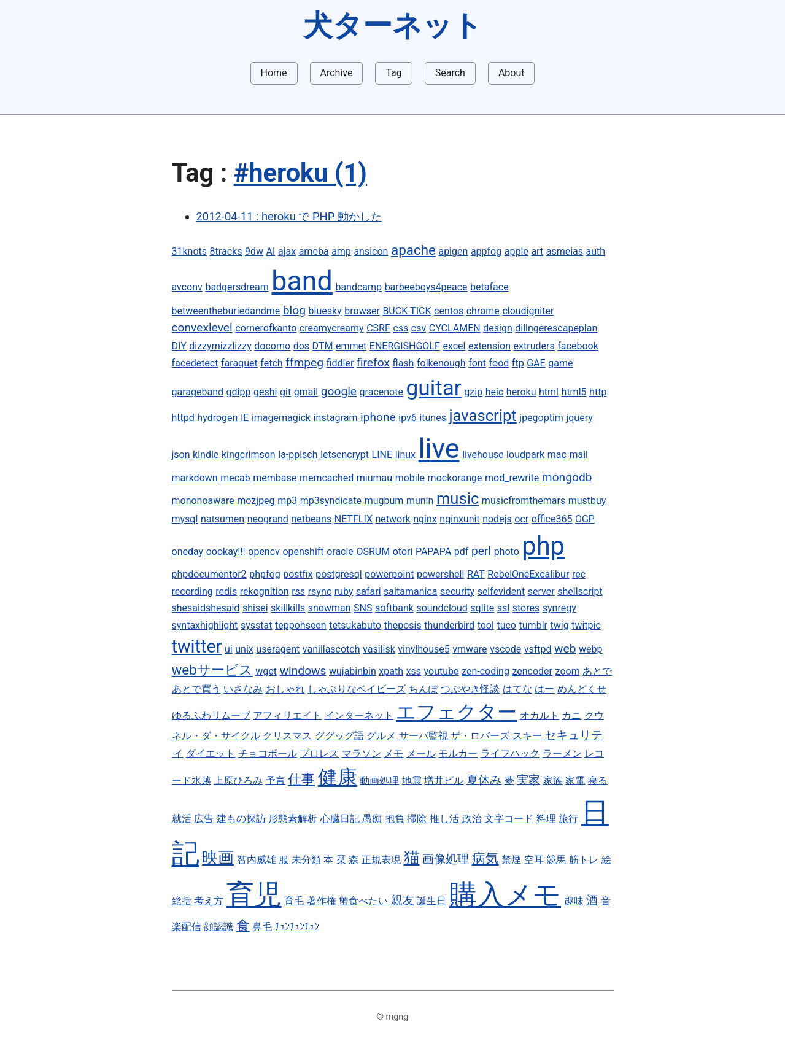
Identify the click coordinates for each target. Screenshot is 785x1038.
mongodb (567, 477)
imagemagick (281, 418)
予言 (275, 780)
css (400, 328)
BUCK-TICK (406, 311)
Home (274, 73)
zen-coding (485, 671)
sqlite (482, 608)
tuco (506, 625)
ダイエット (210, 753)
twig (560, 625)
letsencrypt (344, 454)
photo (506, 551)
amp (341, 251)
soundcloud (441, 608)
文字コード (508, 818)
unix (244, 649)
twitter (197, 646)
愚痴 (372, 818)
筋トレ (583, 860)
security (457, 591)
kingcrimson (249, 454)
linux (405, 454)
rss (298, 591)
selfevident (501, 591)
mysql (185, 519)
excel (454, 346)
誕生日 (431, 901)
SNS (363, 608)
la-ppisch (297, 454)
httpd (183, 418)
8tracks (226, 251)
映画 (218, 857)
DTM (322, 346)
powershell (440, 574)
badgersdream (236, 287)
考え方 (208, 901)
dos (301, 346)
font (477, 363)
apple (516, 251)
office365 (552, 519)
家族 (553, 780)
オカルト (539, 715)
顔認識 (218, 926)
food (499, 363)
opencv (264, 551)
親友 (402, 900)
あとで (597, 671)
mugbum (384, 500)
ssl (503, 608)
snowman (329, 608)
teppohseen (301, 625)
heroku (521, 392)
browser (362, 311)
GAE (536, 363)
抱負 (394, 818)
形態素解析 (292, 818)
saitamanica (410, 591)
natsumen (222, 519)
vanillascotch (331, 649)
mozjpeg (255, 500)
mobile (410, 478)
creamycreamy (332, 328)
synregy (559, 608)
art (537, 251)
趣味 (574, 901)
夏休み (483, 780)
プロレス (319, 753)
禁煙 (511, 860)
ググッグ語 (339, 736)
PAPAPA (433, 551)
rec (579, 574)
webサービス (212, 670)
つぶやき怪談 (470, 689)
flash (403, 363)
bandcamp (358, 287)
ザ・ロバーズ (480, 736)
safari (368, 591)
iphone (378, 417)
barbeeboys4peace (426, 287)
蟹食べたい (363, 901)
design (497, 328)
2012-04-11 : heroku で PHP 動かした (289, 216)
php (543, 546)
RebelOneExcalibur (528, 574)
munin (419, 500)
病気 (485, 858)
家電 (575, 780)
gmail (306, 392)
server (541, 591)
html (549, 392)
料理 (546, 818)
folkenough (441, 363)
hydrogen (217, 418)
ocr (521, 519)
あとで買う (196, 689)
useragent (278, 649)
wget (266, 671)
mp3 (287, 500)
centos (448, 311)
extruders (534, 346)
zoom (567, 671)
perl (481, 551)
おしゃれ (285, 689)
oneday (188, 551)
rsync (319, 591)
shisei (255, 608)
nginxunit (459, 519)
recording (192, 591)
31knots (189, 251)
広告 (204, 818)
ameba (314, 251)
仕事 (301, 779)
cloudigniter (528, 311)
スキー (527, 736)
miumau (374, 478)
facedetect (195, 363)
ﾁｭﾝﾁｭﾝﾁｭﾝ (297, 926)
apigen (453, 251)
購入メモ (505, 894)
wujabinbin (352, 671)
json (181, 454)
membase (274, 478)
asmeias (564, 251)
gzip (473, 392)
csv (418, 328)
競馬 (556, 860)
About (511, 73)
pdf (461, 551)
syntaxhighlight (205, 625)
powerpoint (389, 574)
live (439, 448)
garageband (198, 392)
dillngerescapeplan (556, 328)
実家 (528, 780)
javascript (482, 415)
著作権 (321, 901)
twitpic (586, 625)
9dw (254, 251)
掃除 (417, 818)
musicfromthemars (523, 500)
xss (413, 671)
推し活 (444, 818)
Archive (336, 73)
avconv (187, 287)
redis (226, 591)
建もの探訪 (241, 818)
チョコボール (267, 753)
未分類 (306, 860)
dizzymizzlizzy (220, 346)
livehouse (482, 454)
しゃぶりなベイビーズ (356, 689)
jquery (579, 418)
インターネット (359, 715)
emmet (351, 346)
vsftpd (538, 649)
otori (403, 551)
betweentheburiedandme (226, 311)
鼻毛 (262, 926)
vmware (469, 649)
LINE (382, 454)
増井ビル (443, 780)
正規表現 (381, 860)
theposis (403, 625)
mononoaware (203, 500)
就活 (181, 818)
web (565, 648)
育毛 (294, 901)
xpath (391, 671)
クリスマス (287, 736)
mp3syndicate (331, 500)
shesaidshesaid (206, 608)
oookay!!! (226, 551)
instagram (336, 418)
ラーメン (562, 753)
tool (486, 625)
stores (525, 608)
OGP (585, 519)
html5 (574, 392)
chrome (483, 311)
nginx (424, 519)
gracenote (381, 392)
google (339, 391)
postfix (297, 574)
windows (303, 671)
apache (413, 250)
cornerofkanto (265, 328)
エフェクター (456, 712)
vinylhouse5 (423, 649)
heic (494, 392)
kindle (205, 454)
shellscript (580, 591)
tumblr (533, 625)
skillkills (288, 608)
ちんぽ (423, 689)
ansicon (371, 251)
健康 (337, 777)
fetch (271, 363)
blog (294, 310)
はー (544, 689)
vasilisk (379, 649)
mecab (235, 478)
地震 (412, 780)
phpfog (264, 574)
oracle (340, 551)
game (560, 363)
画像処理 (445, 859)
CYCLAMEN (455, 328)
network (392, 519)
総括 (181, 901)
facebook (577, 346)
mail (578, 454)
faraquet (239, 363)
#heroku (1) (300, 173)
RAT (476, 574)
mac (557, 454)
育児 (254, 894)
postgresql (338, 574)
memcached (327, 478)
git (285, 392)
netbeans (311, 519)
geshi (265, 392)
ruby (344, 591)
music (457, 498)
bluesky (325, 311)
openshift (302, 551)
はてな (517, 689)
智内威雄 (256, 860)
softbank (394, 608)
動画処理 (379, 780)
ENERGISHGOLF (404, 346)
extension (489, 346)
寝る (598, 780)
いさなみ (243, 689)
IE (245, 418)
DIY (179, 346)
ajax (287, 251)
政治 (472, 818)
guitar (434, 388)
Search (450, 73)
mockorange (455, 478)
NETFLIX (353, 519)
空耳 (534, 860)
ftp (518, 363)
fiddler (340, 363)
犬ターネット (392, 25)
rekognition (264, 591)
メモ (393, 753)
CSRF (378, 328)
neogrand (267, 519)
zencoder (532, 671)
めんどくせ (581, 689)
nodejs (497, 519)
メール (421, 753)
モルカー (458, 753)
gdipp (238, 392)
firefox (373, 362)
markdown (195, 478)
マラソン (361, 753)
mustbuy (587, 500)
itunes (432, 418)
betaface (489, 287)
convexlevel (202, 327)
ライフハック (510, 753)
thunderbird (449, 625)
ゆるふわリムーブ (211, 715)
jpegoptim (541, 418)
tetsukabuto (355, 625)
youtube (441, 671)
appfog (486, 251)
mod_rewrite (512, 478)
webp (590, 649)
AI (271, 251)
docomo (272, 346)
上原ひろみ (238, 780)
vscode (505, 649)
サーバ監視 (423, 736)
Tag (393, 73)
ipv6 (407, 418)
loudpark (525, 454)
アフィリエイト (287, 715)
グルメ (381, 736)
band (302, 281)
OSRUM (373, 551)
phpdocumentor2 (209, 574)
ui (229, 649)
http (597, 392)
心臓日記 (340, 818)
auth (596, 251)
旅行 (568, 818)
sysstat (257, 625)
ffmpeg (304, 362)
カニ (571, 715)
